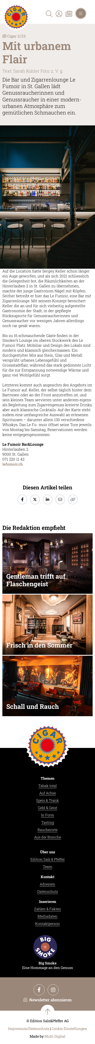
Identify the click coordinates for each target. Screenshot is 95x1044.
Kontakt (47, 876)
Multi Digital (54, 1036)
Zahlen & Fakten (47, 908)
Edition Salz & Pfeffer (47, 859)
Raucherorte (47, 829)
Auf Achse (47, 793)
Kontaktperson (47, 923)
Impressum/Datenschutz (28, 1028)
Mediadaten (47, 916)
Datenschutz (47, 891)
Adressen (47, 884)
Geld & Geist (47, 807)
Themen (47, 778)
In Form (47, 815)
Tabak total (47, 785)
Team (47, 866)
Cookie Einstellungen (69, 1028)
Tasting (47, 822)
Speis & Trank (47, 800)
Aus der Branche (47, 837)
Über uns (47, 852)
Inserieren (47, 901)
